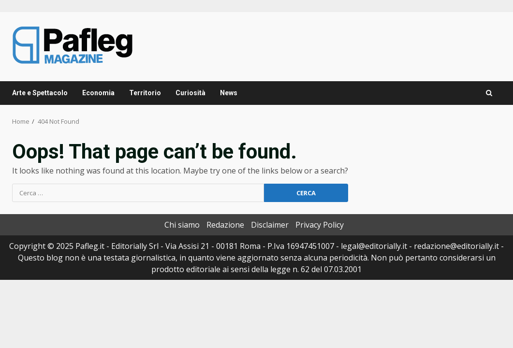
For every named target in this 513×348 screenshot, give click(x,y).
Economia (98, 93)
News (228, 93)
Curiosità (190, 93)
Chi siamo (182, 224)
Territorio (145, 93)
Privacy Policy (319, 224)
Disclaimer (270, 224)
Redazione (225, 224)
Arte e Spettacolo (40, 93)
